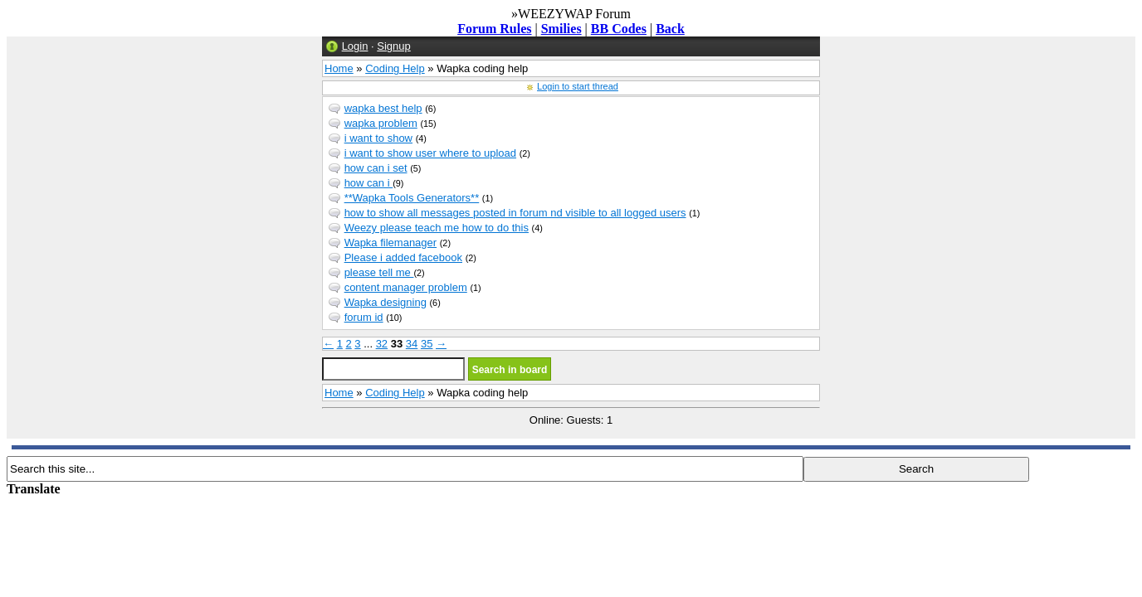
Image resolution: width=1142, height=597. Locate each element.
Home (339, 68)
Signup (393, 46)
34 (411, 343)
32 (382, 343)
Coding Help (395, 68)
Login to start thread (577, 86)
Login (355, 46)
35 (426, 343)
